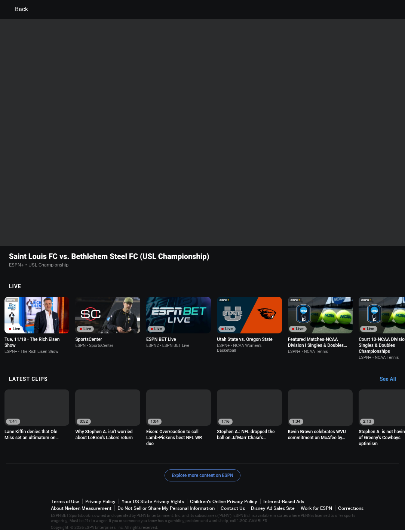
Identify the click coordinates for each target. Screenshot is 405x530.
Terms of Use (65, 494)
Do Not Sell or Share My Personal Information (166, 501)
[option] (36, 318)
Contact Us (233, 501)
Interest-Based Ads (283, 494)
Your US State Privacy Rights (153, 494)
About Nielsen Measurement (81, 501)
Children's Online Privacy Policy (223, 494)
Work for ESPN (316, 501)
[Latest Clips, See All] (391, 372)
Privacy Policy (100, 494)
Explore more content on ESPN (202, 468)
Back (17, 9)
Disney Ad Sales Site (273, 501)
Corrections (350, 501)
